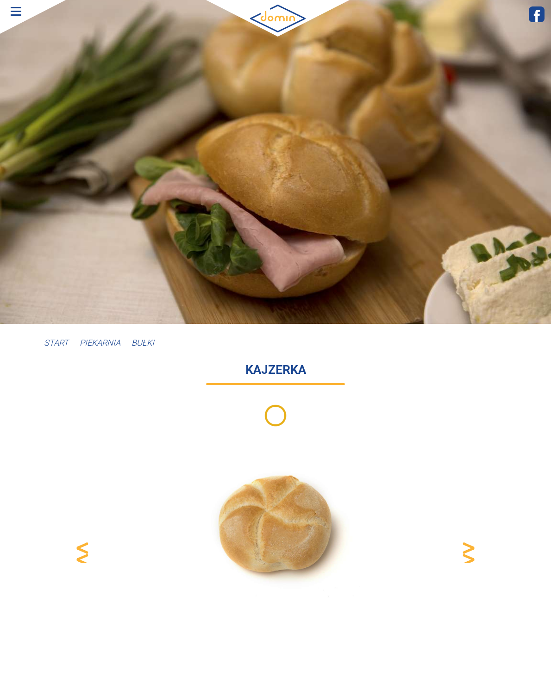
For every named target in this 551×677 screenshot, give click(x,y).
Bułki (142, 343)
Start (56, 343)
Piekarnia (100, 343)
